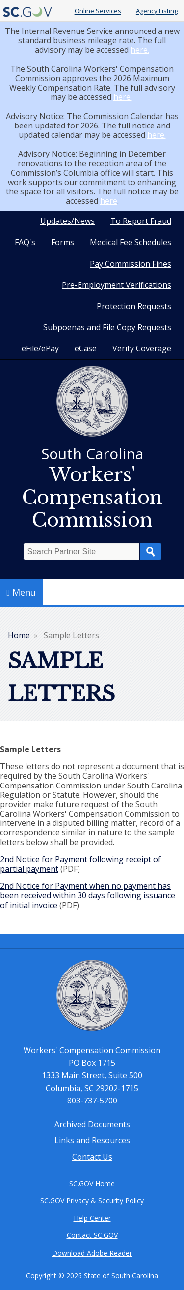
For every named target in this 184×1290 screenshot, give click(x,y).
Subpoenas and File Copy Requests (107, 327)
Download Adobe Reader (92, 1253)
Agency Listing (157, 11)
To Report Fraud (140, 221)
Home (19, 635)
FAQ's (25, 242)
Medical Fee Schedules (130, 242)
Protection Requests (134, 306)
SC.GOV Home (92, 1183)
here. (140, 49)
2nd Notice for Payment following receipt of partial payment (80, 864)
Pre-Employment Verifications (116, 285)
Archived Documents (92, 1124)
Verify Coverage (141, 348)
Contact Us (92, 1156)
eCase (86, 348)
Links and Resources (92, 1140)
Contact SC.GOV (92, 1235)
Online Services (98, 11)
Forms (62, 242)
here (108, 200)
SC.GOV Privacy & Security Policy (92, 1200)
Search (150, 551)
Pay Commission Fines (130, 263)
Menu (21, 592)
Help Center (92, 1218)
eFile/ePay (40, 348)
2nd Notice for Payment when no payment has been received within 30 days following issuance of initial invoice (87, 895)
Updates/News (67, 221)
